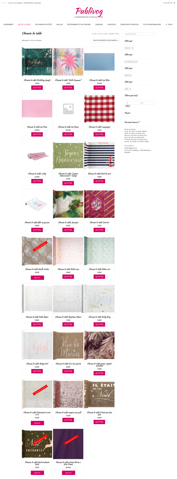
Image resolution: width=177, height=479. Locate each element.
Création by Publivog (129, 24)
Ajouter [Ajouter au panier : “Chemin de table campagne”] (99, 134)
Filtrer (127, 106)
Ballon (59, 24)
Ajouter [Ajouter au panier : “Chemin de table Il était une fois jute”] (99, 422)
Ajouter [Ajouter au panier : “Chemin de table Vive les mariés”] (68, 371)
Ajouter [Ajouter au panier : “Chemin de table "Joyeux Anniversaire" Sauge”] (68, 183)
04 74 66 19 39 (129, 146)
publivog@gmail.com (131, 148)
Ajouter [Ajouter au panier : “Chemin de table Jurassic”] (68, 230)
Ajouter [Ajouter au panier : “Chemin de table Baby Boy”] (99, 324)
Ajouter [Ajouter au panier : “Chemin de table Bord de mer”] (99, 181)
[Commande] (105, 40)
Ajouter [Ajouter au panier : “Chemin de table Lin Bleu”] (99, 87)
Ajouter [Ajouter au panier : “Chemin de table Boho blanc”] (37, 324)
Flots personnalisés (152, 24)
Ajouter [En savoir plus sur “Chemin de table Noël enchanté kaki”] (37, 472)
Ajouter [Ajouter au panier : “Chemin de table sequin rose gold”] (68, 420)
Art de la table (24, 24)
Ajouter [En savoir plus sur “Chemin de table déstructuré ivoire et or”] (37, 423)
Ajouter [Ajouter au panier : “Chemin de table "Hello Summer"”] (68, 87)
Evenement (8, 24)
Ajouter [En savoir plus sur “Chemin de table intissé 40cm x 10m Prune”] (68, 472)
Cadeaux (99, 24)
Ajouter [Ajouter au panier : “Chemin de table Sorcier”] (99, 230)
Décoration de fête (43, 24)
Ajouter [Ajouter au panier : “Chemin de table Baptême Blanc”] (68, 324)
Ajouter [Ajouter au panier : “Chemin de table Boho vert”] (99, 276)
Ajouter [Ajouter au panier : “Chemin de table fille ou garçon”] (37, 230)
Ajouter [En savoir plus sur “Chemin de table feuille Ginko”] (37, 277)
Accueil (94, 34)
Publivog (88, 11)
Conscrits (111, 24)
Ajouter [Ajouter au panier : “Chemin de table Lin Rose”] (37, 134)
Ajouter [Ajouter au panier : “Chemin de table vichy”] (37, 181)
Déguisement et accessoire (79, 24)
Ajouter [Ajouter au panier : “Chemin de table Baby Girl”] (37, 371)
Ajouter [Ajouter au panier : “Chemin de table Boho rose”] (68, 276)
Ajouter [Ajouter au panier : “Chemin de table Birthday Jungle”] (37, 87)
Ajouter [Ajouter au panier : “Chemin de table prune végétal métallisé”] (99, 373)
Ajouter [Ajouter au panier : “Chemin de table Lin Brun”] (68, 134)
